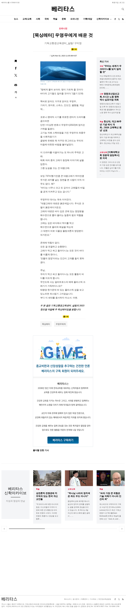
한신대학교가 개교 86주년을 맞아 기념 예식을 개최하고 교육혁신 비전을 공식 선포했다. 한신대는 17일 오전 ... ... (110, 140)
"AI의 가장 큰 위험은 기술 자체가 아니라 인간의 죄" (110, 496)
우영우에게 (61, 324)
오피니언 (74, 19)
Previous (4, 528)
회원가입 (115, 2)
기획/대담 (87, 19)
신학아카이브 (102, 19)
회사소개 (67, 599)
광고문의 (76, 599)
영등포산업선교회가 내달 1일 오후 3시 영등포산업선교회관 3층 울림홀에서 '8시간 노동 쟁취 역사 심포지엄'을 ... (110, 109)
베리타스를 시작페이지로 (10, 2)
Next (122, 528)
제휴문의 (84, 599)
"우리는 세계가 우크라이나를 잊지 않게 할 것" (111, 69)
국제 (46, 19)
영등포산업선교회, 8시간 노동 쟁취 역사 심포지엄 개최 (109, 97)
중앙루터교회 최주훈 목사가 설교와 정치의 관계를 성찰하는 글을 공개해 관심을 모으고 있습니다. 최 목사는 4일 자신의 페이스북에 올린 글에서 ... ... (79, 508)
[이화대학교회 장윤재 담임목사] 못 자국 (109, 155)
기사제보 (93, 599)
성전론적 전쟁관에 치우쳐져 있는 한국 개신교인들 (47, 496)
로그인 (122, 2)
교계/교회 (26, 19)
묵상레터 (46, 324)
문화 (64, 19)
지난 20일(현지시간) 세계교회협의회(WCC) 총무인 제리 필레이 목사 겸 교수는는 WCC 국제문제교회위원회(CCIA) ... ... (110, 82)
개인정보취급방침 (104, 599)
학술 (55, 19)
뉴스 (16, 19)
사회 (38, 19)
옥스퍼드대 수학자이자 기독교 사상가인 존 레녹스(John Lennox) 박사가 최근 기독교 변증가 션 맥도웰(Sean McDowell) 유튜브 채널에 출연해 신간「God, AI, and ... (110, 511)
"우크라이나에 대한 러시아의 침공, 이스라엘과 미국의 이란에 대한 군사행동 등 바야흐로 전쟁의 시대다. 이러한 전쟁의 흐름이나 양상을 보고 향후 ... (47, 511)
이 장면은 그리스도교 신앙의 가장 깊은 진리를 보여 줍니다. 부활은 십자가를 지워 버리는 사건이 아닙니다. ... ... (110, 168)
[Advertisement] (63, 563)
